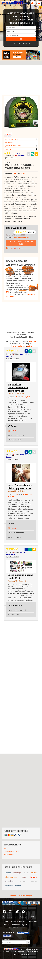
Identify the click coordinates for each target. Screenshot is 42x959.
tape (24, 346)
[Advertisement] (21, 81)
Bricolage (21, 155)
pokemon (9, 885)
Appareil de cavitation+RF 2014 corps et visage (18, 387)
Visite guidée (9, 854)
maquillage (9, 881)
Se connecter (32, 922)
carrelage (17, 872)
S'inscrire (6, 925)
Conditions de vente (10, 927)
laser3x (13, 430)
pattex (29, 346)
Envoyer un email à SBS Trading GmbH (21, 243)
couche (34, 873)
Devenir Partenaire (18, 922)
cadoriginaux (15, 605)
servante (18, 885)
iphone (33, 877)
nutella (34, 881)
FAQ (7, 292)
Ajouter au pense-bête (12, 146)
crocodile (18, 346)
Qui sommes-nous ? (11, 851)
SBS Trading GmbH (16, 228)
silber (12, 346)
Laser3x (12, 426)
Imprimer (8, 149)
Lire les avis (8, 142)
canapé (8, 873)
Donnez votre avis (11, 139)
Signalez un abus (10, 158)
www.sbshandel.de (21, 238)
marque (23, 881)
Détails (19, 153)
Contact (5, 922)
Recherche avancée (21, 43)
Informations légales (19, 925)
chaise (26, 873)
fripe (24, 877)
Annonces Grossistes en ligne (21, 896)
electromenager (11, 877)
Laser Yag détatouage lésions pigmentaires (20, 486)
